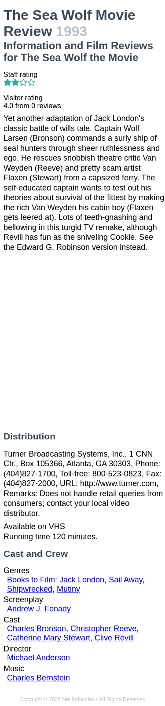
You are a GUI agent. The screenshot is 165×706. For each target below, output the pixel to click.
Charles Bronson (36, 628)
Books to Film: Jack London (55, 579)
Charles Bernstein (38, 677)
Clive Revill (114, 637)
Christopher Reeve (103, 628)
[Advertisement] (82, 341)
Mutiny (68, 589)
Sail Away (125, 579)
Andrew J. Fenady (39, 608)
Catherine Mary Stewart (48, 637)
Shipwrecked (29, 589)
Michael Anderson (38, 657)
